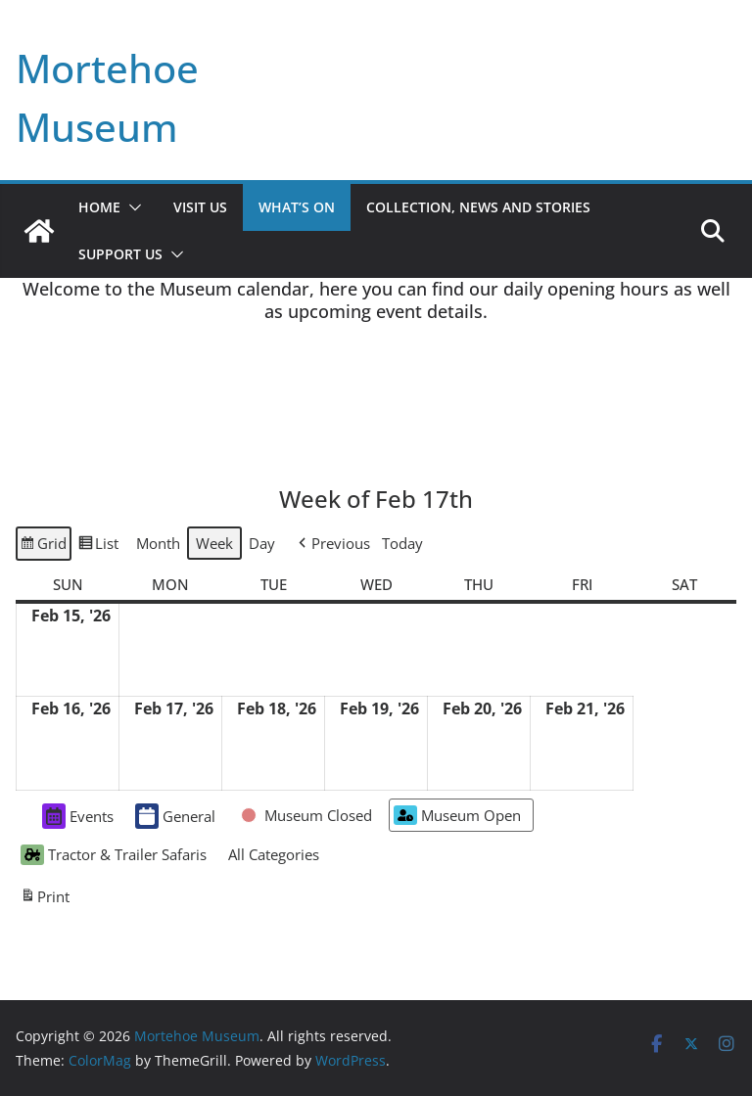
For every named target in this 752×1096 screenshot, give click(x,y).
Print (45, 898)
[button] (131, 207)
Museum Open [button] (457, 815)
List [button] (97, 546)
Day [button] (262, 543)
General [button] (175, 816)
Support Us (120, 254)
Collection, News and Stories (478, 207)
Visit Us (200, 207)
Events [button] (78, 816)
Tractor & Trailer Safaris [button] (114, 855)
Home (99, 207)
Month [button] (158, 543)
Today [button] (402, 543)
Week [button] (214, 543)
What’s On (296, 207)
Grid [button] (43, 546)
